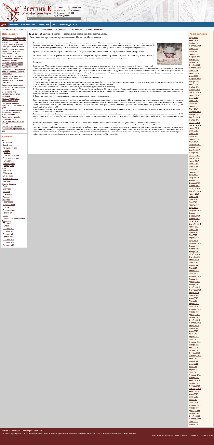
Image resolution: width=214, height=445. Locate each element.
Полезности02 (8, 229)
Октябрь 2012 (194, 320)
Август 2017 (194, 161)
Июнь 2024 (193, 49)
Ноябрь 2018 (194, 120)
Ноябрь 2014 (194, 252)
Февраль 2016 (195, 210)
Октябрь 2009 (194, 416)
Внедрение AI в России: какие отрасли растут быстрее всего (14, 39)
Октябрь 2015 (194, 221)
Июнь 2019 (193, 101)
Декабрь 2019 (194, 84)
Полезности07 (8, 242)
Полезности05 (8, 237)
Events (5, 186)
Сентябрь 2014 (195, 257)
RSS (72, 13)
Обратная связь (36, 431)
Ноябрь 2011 (194, 350)
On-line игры (8, 176)
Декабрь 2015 (194, 216)
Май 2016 (193, 202)
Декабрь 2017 (194, 150)
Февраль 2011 (195, 375)
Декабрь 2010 (194, 380)
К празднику (47, 29)
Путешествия (62, 29)
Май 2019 (193, 103)
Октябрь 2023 (194, 65)
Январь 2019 (194, 114)
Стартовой (61, 10)
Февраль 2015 (195, 243)
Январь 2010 (194, 408)
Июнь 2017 (193, 167)
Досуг (3, 25)
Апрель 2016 (194, 205)
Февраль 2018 (195, 145)
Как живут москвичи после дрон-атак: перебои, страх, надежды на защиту (12, 65)
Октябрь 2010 (194, 386)
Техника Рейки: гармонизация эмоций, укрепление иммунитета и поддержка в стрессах (13, 79)
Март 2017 (193, 175)
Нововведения (8, 194)
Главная (60, 7)
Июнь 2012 (193, 331)
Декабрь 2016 (194, 183)
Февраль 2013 (195, 309)
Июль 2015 (193, 230)
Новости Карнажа (9, 184)
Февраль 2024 (195, 57)
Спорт (5, 216)
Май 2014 (193, 268)
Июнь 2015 (193, 232)
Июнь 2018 (193, 134)
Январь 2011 (194, 378)
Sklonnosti (7, 189)
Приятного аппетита (94, 29)
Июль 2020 (193, 76)
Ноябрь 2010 (194, 383)
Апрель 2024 (194, 54)
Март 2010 (193, 402)
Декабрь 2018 (194, 117)
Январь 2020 (194, 82)
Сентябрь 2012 (195, 323)
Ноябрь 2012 (194, 317)
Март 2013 (193, 306)
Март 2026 (193, 38)
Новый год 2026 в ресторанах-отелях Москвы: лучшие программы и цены (14, 51)
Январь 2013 (194, 312)
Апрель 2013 (194, 304)
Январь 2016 (194, 213)
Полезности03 (8, 231)
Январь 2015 (194, 246)
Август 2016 (194, 194)
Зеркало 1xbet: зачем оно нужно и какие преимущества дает (13, 129)
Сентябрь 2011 (195, 356)
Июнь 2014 (193, 265)
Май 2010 (193, 400)
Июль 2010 (193, 394)
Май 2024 (193, 51)
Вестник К (177, 435)
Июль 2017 (193, 164)
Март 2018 (193, 142)
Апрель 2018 (194, 139)
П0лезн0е (7, 223)
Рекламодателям (62, 16)
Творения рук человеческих (14, 218)
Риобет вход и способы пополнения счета (11, 118)
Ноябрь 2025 (194, 43)
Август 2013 (194, 293)
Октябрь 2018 (194, 123)
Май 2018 (193, 136)
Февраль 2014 (195, 276)
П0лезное (7, 226)
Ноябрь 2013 (194, 284)
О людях (6, 207)
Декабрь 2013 (194, 282)
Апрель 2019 (194, 106)
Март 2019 (193, 109)
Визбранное (76, 10)
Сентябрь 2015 (195, 224)
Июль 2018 (193, 131)
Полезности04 (8, 234)
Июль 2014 (193, 263)
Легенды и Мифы (28, 25)
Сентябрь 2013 (195, 290)
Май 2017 (193, 169)
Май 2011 (193, 367)
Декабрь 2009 (194, 411)
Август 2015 (194, 227)
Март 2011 (193, 372)
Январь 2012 (194, 345)
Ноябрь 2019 (194, 87)
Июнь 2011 (193, 364)
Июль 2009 (193, 422)
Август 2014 (194, 260)
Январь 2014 (194, 279)
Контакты (60, 13)
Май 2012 (193, 334)
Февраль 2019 (195, 112)
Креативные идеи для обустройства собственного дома (13, 105)
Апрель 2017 (194, 172)
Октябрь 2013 (194, 287)
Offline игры (7, 173)
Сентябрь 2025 (195, 46)
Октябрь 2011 (194, 353)
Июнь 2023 (193, 71)
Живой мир (44, 25)
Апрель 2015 (194, 238)
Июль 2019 (193, 98)
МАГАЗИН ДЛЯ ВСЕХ (68, 25)
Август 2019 (194, 95)
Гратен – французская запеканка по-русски (10, 100)
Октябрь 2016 (194, 188)
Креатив (34, 29)
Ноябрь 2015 (194, 219)
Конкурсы (6, 181)
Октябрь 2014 (194, 254)
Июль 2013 (193, 295)
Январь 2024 (194, 60)
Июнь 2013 (193, 298)
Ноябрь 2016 (194, 186)
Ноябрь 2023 (194, 62)
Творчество (7, 197)
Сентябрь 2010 (195, 389)
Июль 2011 (193, 361)
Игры (54, 25)
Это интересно (8, 29)
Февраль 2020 (195, 79)
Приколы (22, 29)
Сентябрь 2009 (195, 419)
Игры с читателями (10, 179)
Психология (7, 213)
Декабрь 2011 (194, 348)
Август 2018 (194, 128)
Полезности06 (8, 240)
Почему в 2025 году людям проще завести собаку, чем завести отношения (12, 58)
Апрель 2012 (194, 337)
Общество (13, 25)
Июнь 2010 (193, 397)
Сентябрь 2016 (195, 191)
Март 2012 (193, 339)
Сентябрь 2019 (195, 93)
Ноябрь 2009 (194, 413)
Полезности (6, 221)
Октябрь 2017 (194, 156)
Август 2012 (194, 326)
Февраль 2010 (195, 405)
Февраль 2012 (195, 342)
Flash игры (7, 170)
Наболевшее (8, 202)
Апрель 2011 (194, 369)
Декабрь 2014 (194, 249)
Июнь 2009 (193, 424)
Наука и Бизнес (9, 205)
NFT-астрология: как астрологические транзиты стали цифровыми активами (13, 44)
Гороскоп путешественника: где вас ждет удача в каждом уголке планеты (13, 87)
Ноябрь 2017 (194, 153)
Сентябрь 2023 (195, 68)
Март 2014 (193, 274)
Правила (25, 431)
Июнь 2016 (193, 199)
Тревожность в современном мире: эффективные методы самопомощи (13, 72)
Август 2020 (194, 73)
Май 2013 (193, 301)
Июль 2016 (193, 197)
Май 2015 (193, 235)
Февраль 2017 (195, 178)
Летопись (6, 192)
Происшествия (9, 210)
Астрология (77, 29)
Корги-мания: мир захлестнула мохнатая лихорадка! (11, 94)
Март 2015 (193, 241)
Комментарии (76, 7)
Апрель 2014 (194, 271)
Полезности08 (8, 245)
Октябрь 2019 (194, 90)
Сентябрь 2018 (195, 125)
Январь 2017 (194, 180)
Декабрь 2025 (194, 40)
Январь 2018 (194, 147)
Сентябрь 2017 (195, 158)
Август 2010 (194, 391)
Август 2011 (194, 359)
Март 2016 (193, 208)
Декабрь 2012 (194, 315)
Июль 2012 (193, 328)
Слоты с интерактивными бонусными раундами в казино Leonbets (12, 112)
